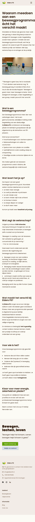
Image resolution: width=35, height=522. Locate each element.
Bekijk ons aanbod (10, 448)
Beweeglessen (6, 494)
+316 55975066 (8, 475)
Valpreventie (6, 497)
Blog (3, 505)
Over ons (5, 508)
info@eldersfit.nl (8, 472)
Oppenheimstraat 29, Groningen (13, 478)
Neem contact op (10, 444)
